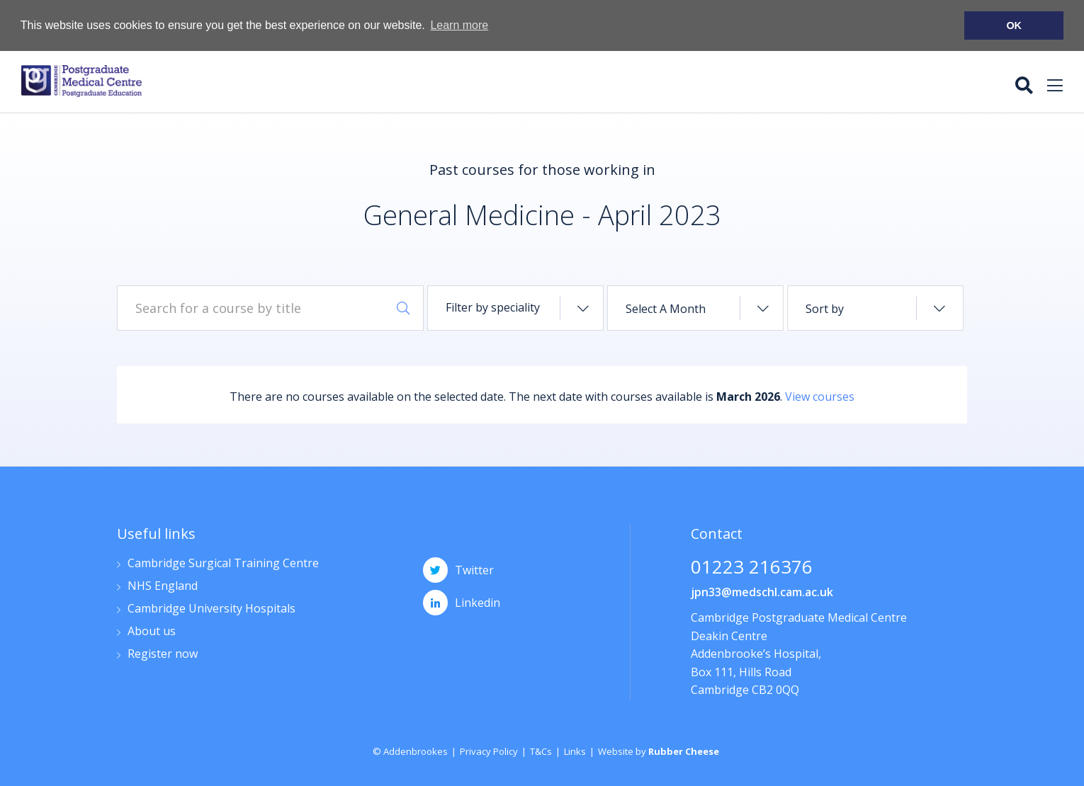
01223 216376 (752, 568)
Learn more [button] (459, 25)
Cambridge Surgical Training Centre (223, 563)
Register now (163, 654)
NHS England (163, 586)
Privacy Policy (489, 750)
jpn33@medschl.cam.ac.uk (762, 591)
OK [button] (1014, 25)
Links (575, 750)
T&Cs (541, 750)
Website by (658, 750)
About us (152, 631)
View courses (819, 396)
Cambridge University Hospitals (211, 608)
